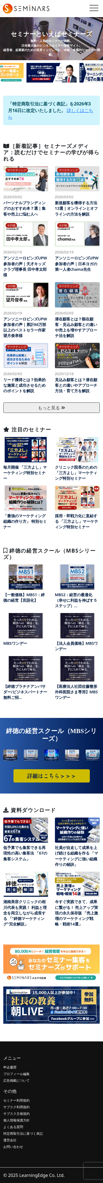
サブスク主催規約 (16, 1113)
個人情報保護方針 (16, 1120)
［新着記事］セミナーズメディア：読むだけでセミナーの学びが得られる (51, 152)
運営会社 (9, 1140)
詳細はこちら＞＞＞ (51, 776)
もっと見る (51, 408)
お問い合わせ (13, 1146)
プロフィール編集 (16, 1073)
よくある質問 (13, 1126)
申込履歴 (9, 1067)
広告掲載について (16, 1080)
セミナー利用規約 (16, 1100)
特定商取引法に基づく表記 (23, 1133)
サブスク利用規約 (16, 1107)
